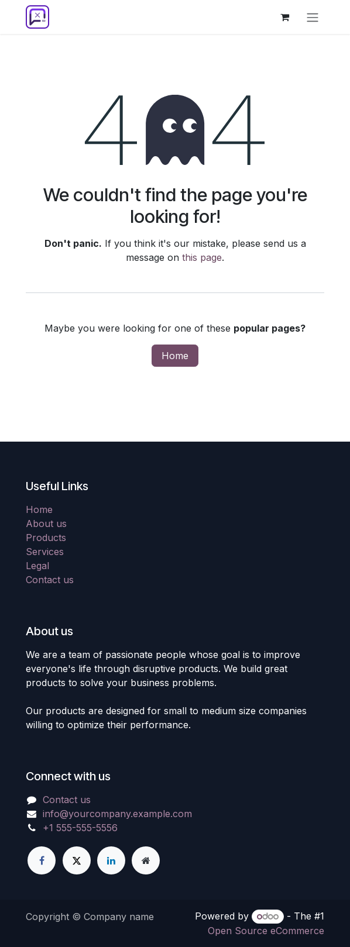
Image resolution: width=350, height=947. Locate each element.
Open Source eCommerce (266, 930)
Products (46, 537)
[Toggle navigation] (312, 17)
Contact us (50, 580)
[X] (77, 860)
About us (46, 523)
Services (45, 551)
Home (175, 355)
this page (202, 257)
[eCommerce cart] (284, 17)
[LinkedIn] (111, 860)
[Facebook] (42, 860)
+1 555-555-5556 (80, 828)
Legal (37, 565)
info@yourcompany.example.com (117, 813)
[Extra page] (146, 860)
